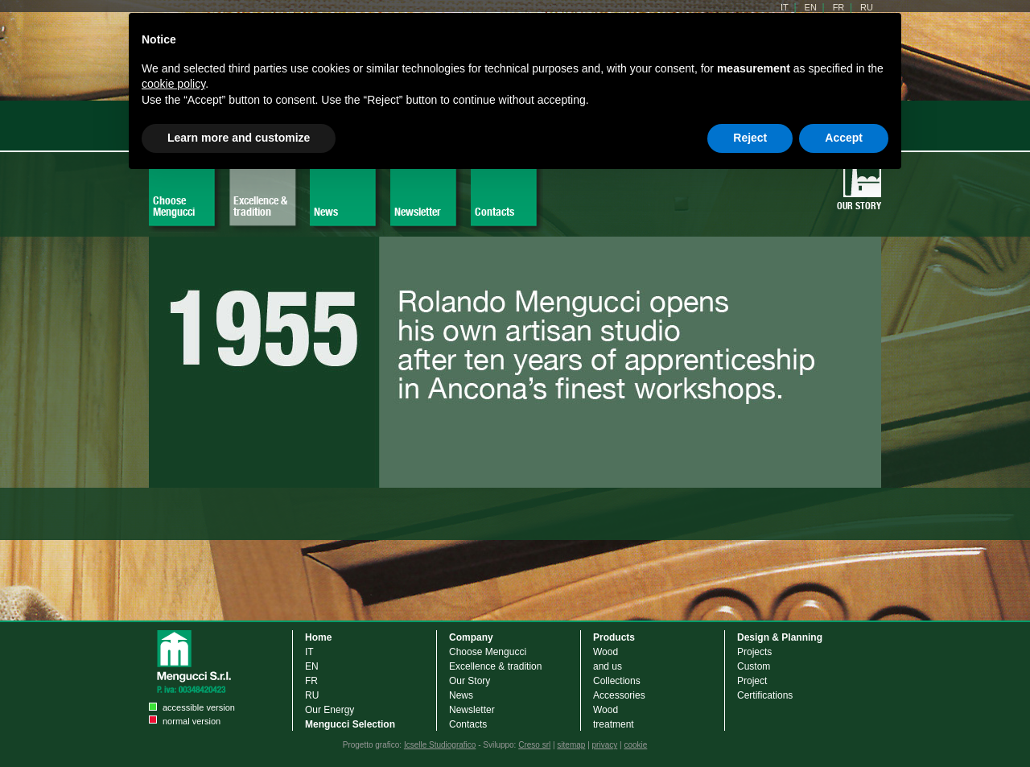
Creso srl (534, 744)
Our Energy (329, 709)
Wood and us (607, 659)
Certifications (765, 695)
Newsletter (417, 211)
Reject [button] (750, 137)
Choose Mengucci (174, 206)
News (326, 211)
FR (311, 681)
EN (312, 666)
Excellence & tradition (260, 206)
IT (309, 652)
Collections (617, 681)
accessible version (199, 707)
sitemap (571, 744)
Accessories (619, 695)
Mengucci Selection (350, 724)
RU (312, 695)
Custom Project (753, 674)
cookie (635, 744)
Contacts (494, 211)
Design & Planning (779, 637)
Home (318, 637)
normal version (191, 721)
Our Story (859, 206)
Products (614, 637)
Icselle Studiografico (440, 744)
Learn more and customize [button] (238, 137)
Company (471, 637)
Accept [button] (844, 137)
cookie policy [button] (173, 83)
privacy (605, 744)
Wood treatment (613, 717)
